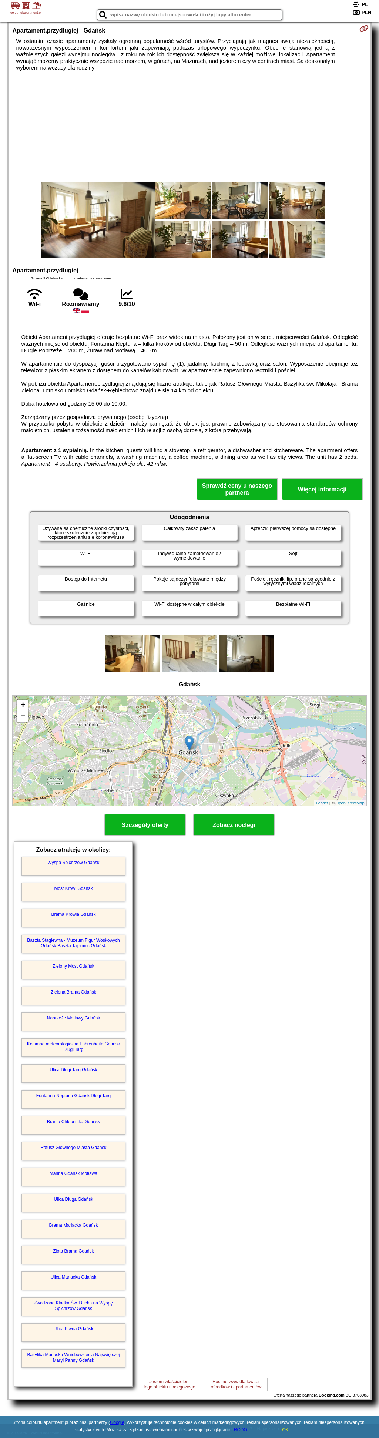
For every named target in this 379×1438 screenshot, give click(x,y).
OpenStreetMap (350, 803)
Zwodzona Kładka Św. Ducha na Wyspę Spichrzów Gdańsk (73, 1305)
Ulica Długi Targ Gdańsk (73, 1069)
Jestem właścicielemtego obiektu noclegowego (169, 1384)
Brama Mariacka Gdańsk (73, 1225)
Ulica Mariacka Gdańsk (73, 1277)
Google (117, 1422)
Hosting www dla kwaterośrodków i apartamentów (236, 1384)
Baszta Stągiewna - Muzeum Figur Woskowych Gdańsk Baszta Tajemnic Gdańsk (73, 943)
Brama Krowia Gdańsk (73, 914)
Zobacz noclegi (233, 825)
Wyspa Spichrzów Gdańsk (74, 862)
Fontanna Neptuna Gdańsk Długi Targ (73, 1095)
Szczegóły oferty (145, 825)
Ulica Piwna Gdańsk (73, 1328)
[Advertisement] (190, 126)
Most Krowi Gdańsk (73, 888)
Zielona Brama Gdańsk (73, 992)
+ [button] (22, 705)
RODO (240, 1429)
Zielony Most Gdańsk (73, 966)
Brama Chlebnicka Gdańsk (73, 1121)
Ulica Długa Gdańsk (73, 1199)
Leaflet (322, 803)
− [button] (22, 716)
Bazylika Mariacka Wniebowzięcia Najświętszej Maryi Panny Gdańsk (73, 1357)
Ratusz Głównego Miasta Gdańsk (73, 1147)
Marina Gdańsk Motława (73, 1173)
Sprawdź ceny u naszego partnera (237, 489)
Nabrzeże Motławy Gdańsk (73, 1018)
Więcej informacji (322, 489)
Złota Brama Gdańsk (73, 1251)
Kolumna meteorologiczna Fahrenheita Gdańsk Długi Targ (73, 1046)
